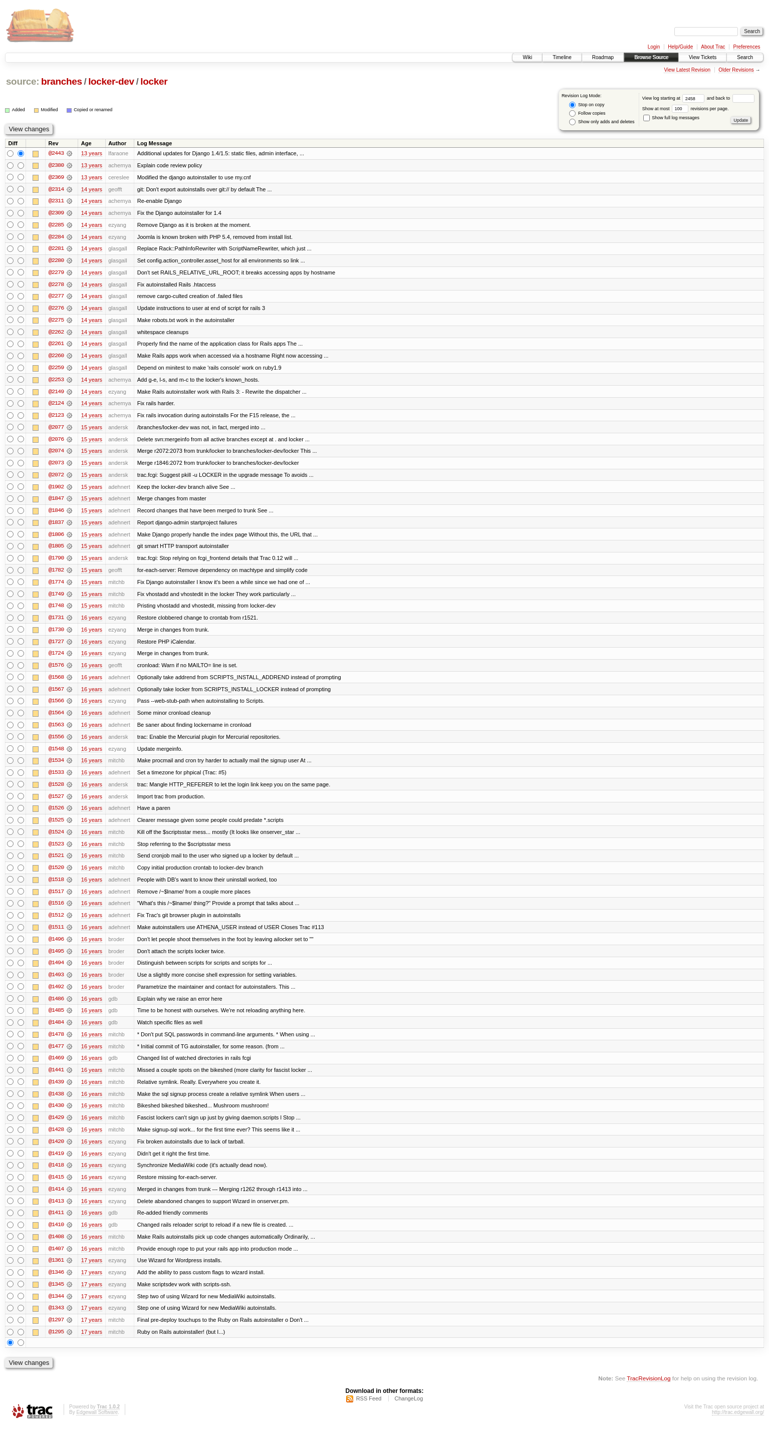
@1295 (56, 1343)
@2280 (56, 261)
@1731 (56, 622)
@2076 (56, 442)
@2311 (56, 201)
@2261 (56, 346)
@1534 (56, 766)
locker (153, 81)
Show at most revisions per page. (685, 108)
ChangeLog (408, 1410)
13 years (91, 153)
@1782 (56, 574)
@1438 (56, 1103)
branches (61, 81)
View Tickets (702, 57)
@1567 (56, 694)
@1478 (56, 1043)
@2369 (56, 177)
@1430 (56, 1115)
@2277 (56, 298)
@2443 (56, 153)
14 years (91, 189)
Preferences (746, 47)
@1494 (56, 971)
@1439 (56, 1091)
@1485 (56, 1019)
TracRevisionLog (648, 1389)
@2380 (56, 165)
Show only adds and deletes (601, 122)
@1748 (56, 610)
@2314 (56, 189)
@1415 (56, 1187)
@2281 (56, 249)
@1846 (56, 514)
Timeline (562, 57)
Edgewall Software (97, 1423)
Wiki (527, 57)
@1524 (56, 838)
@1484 (56, 1031)
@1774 (56, 586)
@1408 (56, 1247)
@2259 (56, 370)
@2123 (56, 418)
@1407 (56, 1259)
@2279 (56, 273)
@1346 (56, 1283)
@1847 (56, 502)
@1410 (56, 1235)
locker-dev (111, 81)
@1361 (56, 1271)
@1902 (56, 490)
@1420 (56, 1151)
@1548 (56, 754)
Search (745, 57)
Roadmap (603, 57)
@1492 (56, 995)
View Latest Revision (687, 70)
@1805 (56, 550)
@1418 (56, 1175)
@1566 (56, 706)
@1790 (56, 562)
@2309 (56, 213)
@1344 (56, 1307)
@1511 (56, 935)
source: (22, 81)
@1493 (56, 983)
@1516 (56, 911)
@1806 (56, 538)
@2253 (56, 382)
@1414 (56, 1199)
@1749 (56, 598)
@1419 (56, 1163)
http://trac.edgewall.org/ (738, 1423)
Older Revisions (736, 70)
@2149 (56, 394)
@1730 (56, 634)
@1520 (56, 875)
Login (654, 47)
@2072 (56, 478)
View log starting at (674, 98)
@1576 (56, 670)
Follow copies (587, 113)
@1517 (56, 899)
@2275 (56, 322)
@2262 (56, 334)
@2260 (56, 358)
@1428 (56, 1139)
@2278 (56, 285)
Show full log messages (671, 117)
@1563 (56, 730)
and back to (730, 98)
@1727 (56, 646)
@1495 (56, 959)
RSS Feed (369, 1410)
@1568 (56, 682)
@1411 (56, 1223)
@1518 (56, 887)
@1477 (56, 1055)
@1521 (56, 862)
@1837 (56, 526)
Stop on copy (586, 105)
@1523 (56, 850)
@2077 (56, 430)
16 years (91, 622)
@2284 (56, 237)
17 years (91, 1271)
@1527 (56, 802)
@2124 (56, 406)
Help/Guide (680, 47)
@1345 (56, 1295)
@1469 (56, 1067)
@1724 (56, 658)
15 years (91, 430)
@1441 (56, 1079)
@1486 (56, 1007)
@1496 (56, 947)
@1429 (56, 1127)
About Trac (713, 47)
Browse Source (651, 57)
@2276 (56, 310)
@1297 (56, 1331)
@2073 (56, 466)
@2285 (56, 225)
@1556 (56, 742)
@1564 (56, 718)
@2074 (56, 454)
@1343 (56, 1319)
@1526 (56, 814)
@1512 (56, 923)
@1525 (56, 826)
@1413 (56, 1211)
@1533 (56, 778)
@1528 (56, 790)
